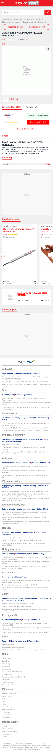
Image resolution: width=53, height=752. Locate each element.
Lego (3, 701)
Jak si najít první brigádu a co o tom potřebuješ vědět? (19, 585)
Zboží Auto (5, 679)
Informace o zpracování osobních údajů (30, 747)
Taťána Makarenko (8, 644)
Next (50, 255)
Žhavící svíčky (43, 22)
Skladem (31, 116)
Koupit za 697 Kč (37, 122)
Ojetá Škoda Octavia (8, 682)
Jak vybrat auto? (7, 685)
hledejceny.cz (6, 658)
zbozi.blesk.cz (7, 19)
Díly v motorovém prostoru (11, 22)
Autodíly (38, 19)
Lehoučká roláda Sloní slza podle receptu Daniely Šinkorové (21, 540)
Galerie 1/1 (13, 99)
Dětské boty (6, 712)
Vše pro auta (28, 19)
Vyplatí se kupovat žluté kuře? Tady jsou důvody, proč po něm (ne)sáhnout (26, 538)
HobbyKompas (7, 674)
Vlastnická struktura (33, 749)
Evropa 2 (5, 737)
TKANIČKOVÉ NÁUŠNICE (10, 445)
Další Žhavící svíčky (10, 226)
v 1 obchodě (7, 283)
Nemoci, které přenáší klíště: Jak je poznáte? (16, 606)
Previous (3, 255)
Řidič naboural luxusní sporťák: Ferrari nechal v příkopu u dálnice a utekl (25, 381)
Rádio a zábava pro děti (9, 731)
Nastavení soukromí (19, 749)
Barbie (4, 699)
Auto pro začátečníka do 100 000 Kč (13, 677)
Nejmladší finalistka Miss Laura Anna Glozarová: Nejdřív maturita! (23, 650)
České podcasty (7, 729)
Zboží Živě (5, 661)
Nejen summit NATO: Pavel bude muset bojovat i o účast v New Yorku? (25, 428)
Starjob (4, 726)
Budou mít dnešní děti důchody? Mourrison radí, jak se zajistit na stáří (24, 632)
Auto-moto (18, 19)
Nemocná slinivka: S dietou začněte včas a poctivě (18, 604)
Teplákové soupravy (8, 709)
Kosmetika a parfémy (9, 707)
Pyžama (4, 704)
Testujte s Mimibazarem (9, 693)
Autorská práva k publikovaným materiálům (16, 745)
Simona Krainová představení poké (13, 647)
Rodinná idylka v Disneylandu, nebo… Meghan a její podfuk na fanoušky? (25, 430)
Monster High (6, 696)
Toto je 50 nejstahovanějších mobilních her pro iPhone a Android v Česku (25, 491)
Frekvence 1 (6, 734)
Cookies (47, 747)
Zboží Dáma (6, 666)
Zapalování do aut (29, 22)
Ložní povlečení (7, 715)
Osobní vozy (6, 664)
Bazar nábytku (6, 717)
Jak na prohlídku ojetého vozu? (12, 672)
